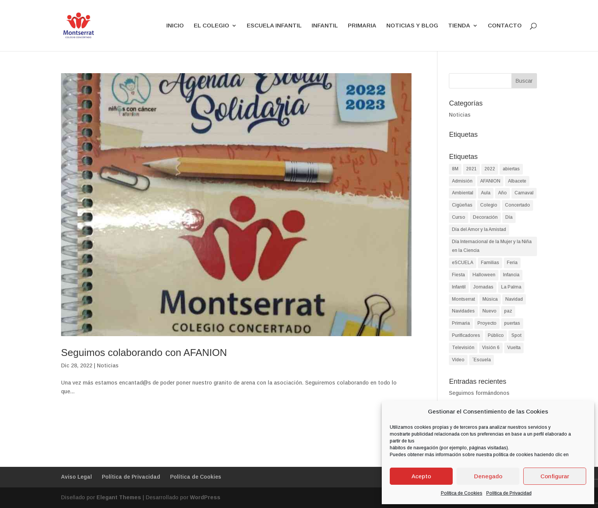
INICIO (175, 26)
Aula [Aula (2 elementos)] (485, 193)
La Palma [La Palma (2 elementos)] (511, 287)
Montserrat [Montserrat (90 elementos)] (463, 299)
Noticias (108, 365)
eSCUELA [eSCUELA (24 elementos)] (462, 262)
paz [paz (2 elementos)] (508, 311)
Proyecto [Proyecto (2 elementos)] (487, 323)
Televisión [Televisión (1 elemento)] (463, 347)
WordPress (205, 497)
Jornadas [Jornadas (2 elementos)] (483, 287)
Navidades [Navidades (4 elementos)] (463, 311)
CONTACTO (505, 26)
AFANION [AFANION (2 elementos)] (490, 181)
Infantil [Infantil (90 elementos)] (459, 287)
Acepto (421, 476)
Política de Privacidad (509, 493)
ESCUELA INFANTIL (274, 26)
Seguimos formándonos (479, 393)
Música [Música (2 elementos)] (490, 299)
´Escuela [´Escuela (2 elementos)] (481, 359)
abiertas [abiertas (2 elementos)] (511, 168)
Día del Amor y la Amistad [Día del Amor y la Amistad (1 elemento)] (479, 229)
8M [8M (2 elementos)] (455, 168)
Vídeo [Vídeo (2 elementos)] (458, 359)
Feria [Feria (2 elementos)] (512, 262)
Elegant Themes (118, 497)
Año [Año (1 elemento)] (502, 193)
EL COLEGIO (211, 26)
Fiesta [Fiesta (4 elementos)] (458, 274)
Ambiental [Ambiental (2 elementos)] (462, 193)
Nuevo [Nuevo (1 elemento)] (489, 311)
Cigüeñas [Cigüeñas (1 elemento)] (462, 205)
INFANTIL (325, 26)
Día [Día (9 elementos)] (509, 217)
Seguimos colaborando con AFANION (144, 352)
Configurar (554, 476)
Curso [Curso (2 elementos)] (458, 217)
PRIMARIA (362, 26)
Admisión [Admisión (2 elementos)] (462, 181)
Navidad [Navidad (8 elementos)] (514, 299)
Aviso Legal (76, 477)
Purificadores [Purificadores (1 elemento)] (466, 335)
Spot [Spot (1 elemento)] (516, 335)
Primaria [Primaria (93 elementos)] (461, 323)
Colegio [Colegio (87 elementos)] (488, 205)
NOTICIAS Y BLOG (412, 26)
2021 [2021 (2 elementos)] (471, 168)
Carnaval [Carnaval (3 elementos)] (524, 193)
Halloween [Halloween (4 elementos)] (484, 274)
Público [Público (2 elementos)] (496, 335)
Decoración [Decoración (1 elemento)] (485, 217)
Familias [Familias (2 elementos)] (490, 262)
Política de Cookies (461, 493)
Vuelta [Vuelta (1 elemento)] (514, 347)
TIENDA (459, 26)
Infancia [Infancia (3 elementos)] (511, 274)
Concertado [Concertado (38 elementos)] (517, 205)
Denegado (488, 476)
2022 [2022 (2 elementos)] (489, 168)
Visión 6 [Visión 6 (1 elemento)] (491, 347)
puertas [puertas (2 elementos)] (512, 323)
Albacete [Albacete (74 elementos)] (517, 181)
